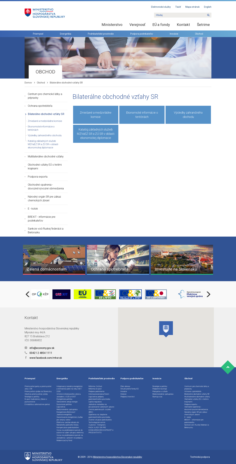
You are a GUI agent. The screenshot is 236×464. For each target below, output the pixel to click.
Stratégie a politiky (32, 397)
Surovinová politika (64, 404)
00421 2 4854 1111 (38, 352)
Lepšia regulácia (95, 402)
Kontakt (183, 25)
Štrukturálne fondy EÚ (129, 389)
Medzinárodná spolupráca (67, 409)
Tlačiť (178, 7)
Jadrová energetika (64, 415)
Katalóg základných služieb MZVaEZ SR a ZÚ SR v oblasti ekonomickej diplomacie (43, 144)
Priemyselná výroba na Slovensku (38, 391)
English (207, 7)
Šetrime (203, 25)
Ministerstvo (112, 25)
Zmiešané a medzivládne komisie (45, 121)
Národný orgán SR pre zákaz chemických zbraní (44, 198)
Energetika (65, 33)
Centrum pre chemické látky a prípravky (45, 95)
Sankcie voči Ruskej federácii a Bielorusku (45, 230)
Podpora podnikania (96, 391)
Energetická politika (64, 399)
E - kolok (33, 208)
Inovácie (174, 33)
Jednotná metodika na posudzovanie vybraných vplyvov (101, 405)
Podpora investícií (127, 397)
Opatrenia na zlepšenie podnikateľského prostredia (99, 416)
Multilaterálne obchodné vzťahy (46, 156)
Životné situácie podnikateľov (100, 420)
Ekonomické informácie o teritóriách (142, 115)
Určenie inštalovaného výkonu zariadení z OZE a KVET (69, 395)
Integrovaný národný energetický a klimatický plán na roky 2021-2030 (69, 389)
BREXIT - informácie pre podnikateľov (41, 218)
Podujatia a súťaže (159, 391)
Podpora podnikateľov (141, 33)
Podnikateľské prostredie (101, 33)
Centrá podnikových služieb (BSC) (99, 410)
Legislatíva (61, 407)
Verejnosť (137, 25)
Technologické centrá (96, 422)
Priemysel (38, 33)
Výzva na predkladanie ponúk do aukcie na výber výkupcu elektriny (70, 431)
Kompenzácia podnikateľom (68, 427)
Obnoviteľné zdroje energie (67, 402)
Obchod (199, 33)
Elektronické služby (161, 7)
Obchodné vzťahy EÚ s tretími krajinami (45, 166)
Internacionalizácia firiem (98, 394)
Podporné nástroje (159, 389)
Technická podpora (200, 457)
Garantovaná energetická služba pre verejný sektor (70, 418)
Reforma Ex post (95, 389)
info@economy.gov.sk (39, 348)
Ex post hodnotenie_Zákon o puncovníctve (36, 400)
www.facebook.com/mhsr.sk (43, 357)
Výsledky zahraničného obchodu (45, 135)
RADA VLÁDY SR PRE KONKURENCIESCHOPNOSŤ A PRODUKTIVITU (100, 430)
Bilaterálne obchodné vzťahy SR (46, 114)
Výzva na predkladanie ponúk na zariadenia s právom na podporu (70, 436)
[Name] (208, 15)
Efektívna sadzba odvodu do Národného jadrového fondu (68, 423)
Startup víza (157, 397)
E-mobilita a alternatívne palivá (37, 404)
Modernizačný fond (64, 440)
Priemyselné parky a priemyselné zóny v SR (38, 387)
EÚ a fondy (161, 25)
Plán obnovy (125, 386)
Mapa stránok (192, 7)
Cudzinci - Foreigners (97, 425)
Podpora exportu (38, 176)
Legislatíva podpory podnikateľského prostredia (99, 398)
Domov (28, 82)
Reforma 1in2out (95, 386)
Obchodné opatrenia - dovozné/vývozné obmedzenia (46, 186)
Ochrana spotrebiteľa (40, 105)
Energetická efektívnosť (66, 412)
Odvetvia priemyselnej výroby (36, 394)
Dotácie (123, 394)
